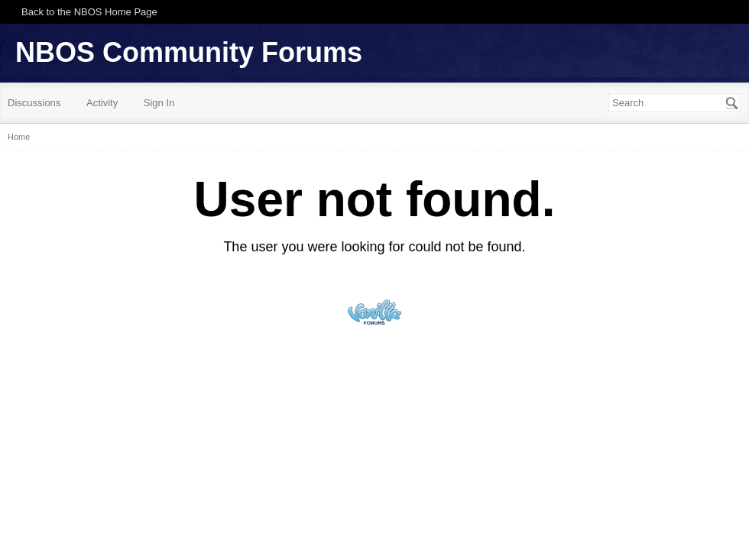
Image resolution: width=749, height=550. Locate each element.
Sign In (159, 102)
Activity (102, 102)
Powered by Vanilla (374, 312)
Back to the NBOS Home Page (89, 12)
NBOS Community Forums (188, 52)
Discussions (34, 102)
